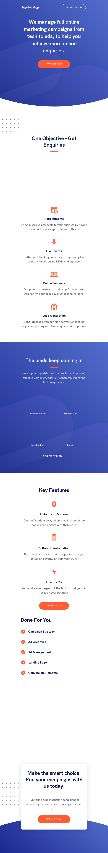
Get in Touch (73, 7)
